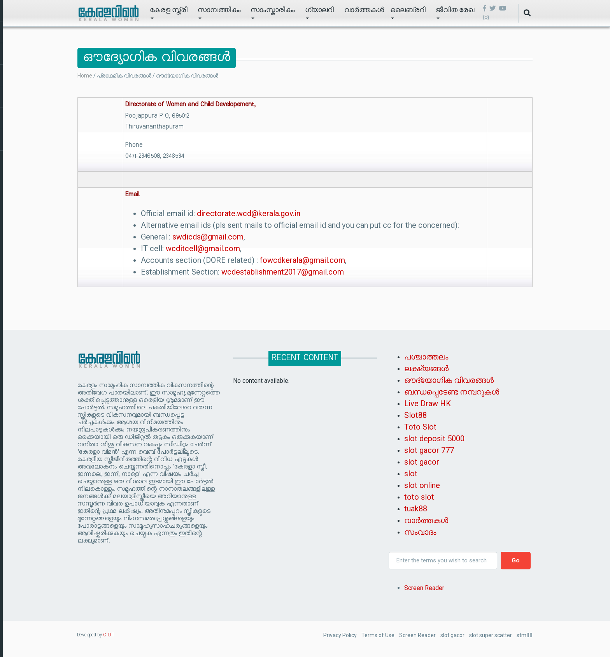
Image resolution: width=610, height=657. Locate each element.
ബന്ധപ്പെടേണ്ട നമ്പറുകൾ (451, 391)
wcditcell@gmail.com (203, 248)
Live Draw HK (427, 403)
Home (84, 75)
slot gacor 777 (429, 450)
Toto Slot (420, 427)
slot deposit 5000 (434, 438)
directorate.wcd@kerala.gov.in (248, 213)
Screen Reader (424, 588)
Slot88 (415, 415)
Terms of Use (377, 635)
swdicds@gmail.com (208, 236)
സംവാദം (420, 532)
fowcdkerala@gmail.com (302, 260)
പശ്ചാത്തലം (426, 356)
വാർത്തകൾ (364, 9)
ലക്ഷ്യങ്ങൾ (426, 368)
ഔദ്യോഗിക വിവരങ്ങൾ (449, 380)
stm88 (525, 635)
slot (410, 473)
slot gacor (421, 462)
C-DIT (108, 635)
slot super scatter (490, 635)
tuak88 (415, 508)
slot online (422, 485)
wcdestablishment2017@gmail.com (282, 272)
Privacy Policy (340, 635)
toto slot (419, 497)
